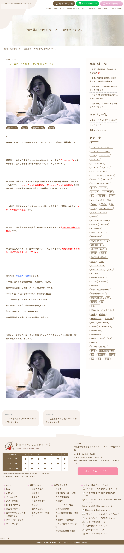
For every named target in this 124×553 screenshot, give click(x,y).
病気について (12, 128)
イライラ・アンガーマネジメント (102, 147)
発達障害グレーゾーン (98, 310)
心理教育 (94, 253)
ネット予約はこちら (96, 471)
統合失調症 (108, 318)
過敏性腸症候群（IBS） (107, 351)
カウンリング (95, 159)
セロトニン (94, 180)
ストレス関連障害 (96, 175)
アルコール (94, 143)
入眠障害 (94, 204)
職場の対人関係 (103, 322)
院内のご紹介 (37, 508)
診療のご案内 (37, 488)
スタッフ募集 (12, 500)
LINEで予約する (13, 504)
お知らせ (93, 125)
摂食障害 (104, 282)
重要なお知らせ (96, 130)
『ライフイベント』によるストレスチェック (102, 514)
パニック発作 (106, 180)
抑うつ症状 (94, 273)
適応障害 (112, 355)
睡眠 (110, 310)
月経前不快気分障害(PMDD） (100, 290)
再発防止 (104, 204)
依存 (92, 200)
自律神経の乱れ (106, 326)
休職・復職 (101, 196)
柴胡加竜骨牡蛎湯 (96, 298)
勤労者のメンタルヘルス (99, 212)
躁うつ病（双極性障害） (99, 347)
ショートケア (95, 167)
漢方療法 (94, 302)
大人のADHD (103, 224)
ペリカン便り (12, 496)
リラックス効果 (107, 192)
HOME (9, 485)
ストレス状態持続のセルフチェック (98, 506)
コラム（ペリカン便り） (100, 120)
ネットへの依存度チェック (95, 522)
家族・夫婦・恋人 (96, 245)
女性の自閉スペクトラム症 (99, 241)
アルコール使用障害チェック (96, 533)
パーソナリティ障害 (64, 504)
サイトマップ (12, 523)
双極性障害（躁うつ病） (66, 492)
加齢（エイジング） (105, 208)
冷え (112, 204)
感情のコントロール (97, 269)
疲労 (102, 302)
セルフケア (110, 175)
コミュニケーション (97, 163)
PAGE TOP (5, 538)
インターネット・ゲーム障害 (100, 151)
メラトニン (103, 188)
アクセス (35, 496)
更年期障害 (94, 286)
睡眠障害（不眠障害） (65, 519)
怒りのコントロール (97, 265)
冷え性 (93, 208)
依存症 (100, 200)
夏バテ (93, 224)
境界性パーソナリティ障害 (99, 220)
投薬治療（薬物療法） (98, 277)
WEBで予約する (13, 508)
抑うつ (110, 269)
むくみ (93, 188)
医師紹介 (35, 504)
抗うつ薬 (94, 282)
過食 (92, 355)
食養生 (107, 359)
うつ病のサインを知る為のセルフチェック (101, 489)
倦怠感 (108, 200)
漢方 (108, 298)
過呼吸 (93, 351)
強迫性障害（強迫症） (98, 249)
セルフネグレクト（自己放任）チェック (100, 518)
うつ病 (93, 155)
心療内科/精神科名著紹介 (99, 257)
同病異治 (94, 216)
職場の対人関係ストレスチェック (98, 510)
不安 (92, 196)
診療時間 (35, 492)
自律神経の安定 (96, 330)
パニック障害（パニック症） (100, 184)
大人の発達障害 (96, 228)
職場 (92, 322)
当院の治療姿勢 (38, 500)
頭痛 (92, 359)
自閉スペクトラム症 (97, 339)
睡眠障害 (102, 314)
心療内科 (104, 253)
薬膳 (109, 339)
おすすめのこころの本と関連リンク (16, 514)
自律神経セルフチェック (94, 529)
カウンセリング (104, 155)
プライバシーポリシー (16, 519)
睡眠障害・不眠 (38, 128)
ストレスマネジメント (98, 171)
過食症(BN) (101, 355)
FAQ (8, 488)
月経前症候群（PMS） (98, 294)
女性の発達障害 (96, 237)
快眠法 (101, 261)
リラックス (94, 192)
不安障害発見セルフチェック (96, 525)
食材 (99, 359)
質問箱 (51, 128)
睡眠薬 (24, 128)
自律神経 (94, 326)
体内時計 (112, 196)
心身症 (93, 261)
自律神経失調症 (96, 334)
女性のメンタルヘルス (98, 232)
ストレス (106, 167)
